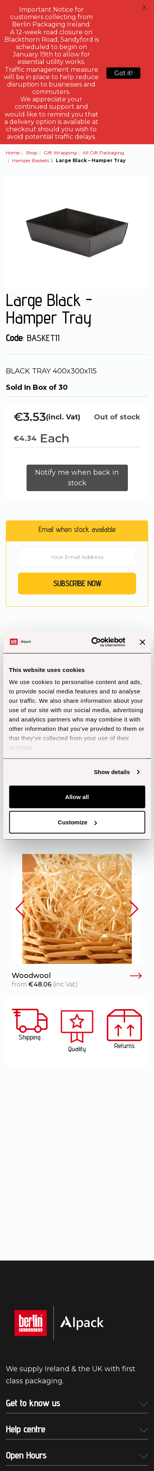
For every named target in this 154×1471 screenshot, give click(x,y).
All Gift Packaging (103, 153)
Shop (31, 153)
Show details (112, 772)
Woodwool (77, 976)
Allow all (77, 796)
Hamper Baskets (30, 160)
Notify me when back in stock (77, 477)
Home (12, 153)
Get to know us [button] (77, 1403)
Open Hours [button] (77, 1455)
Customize (77, 822)
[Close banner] (142, 642)
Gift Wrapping (60, 153)
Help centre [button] (77, 1429)
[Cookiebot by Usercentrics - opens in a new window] (93, 642)
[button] (20, 909)
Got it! (123, 73)
